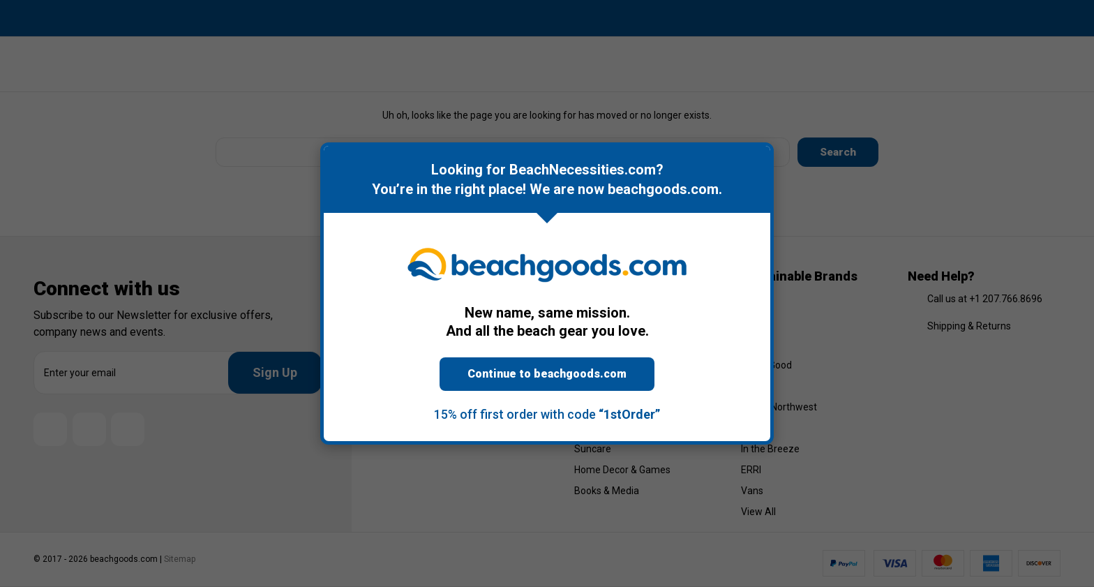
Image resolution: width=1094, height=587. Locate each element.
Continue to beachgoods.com (547, 373)
